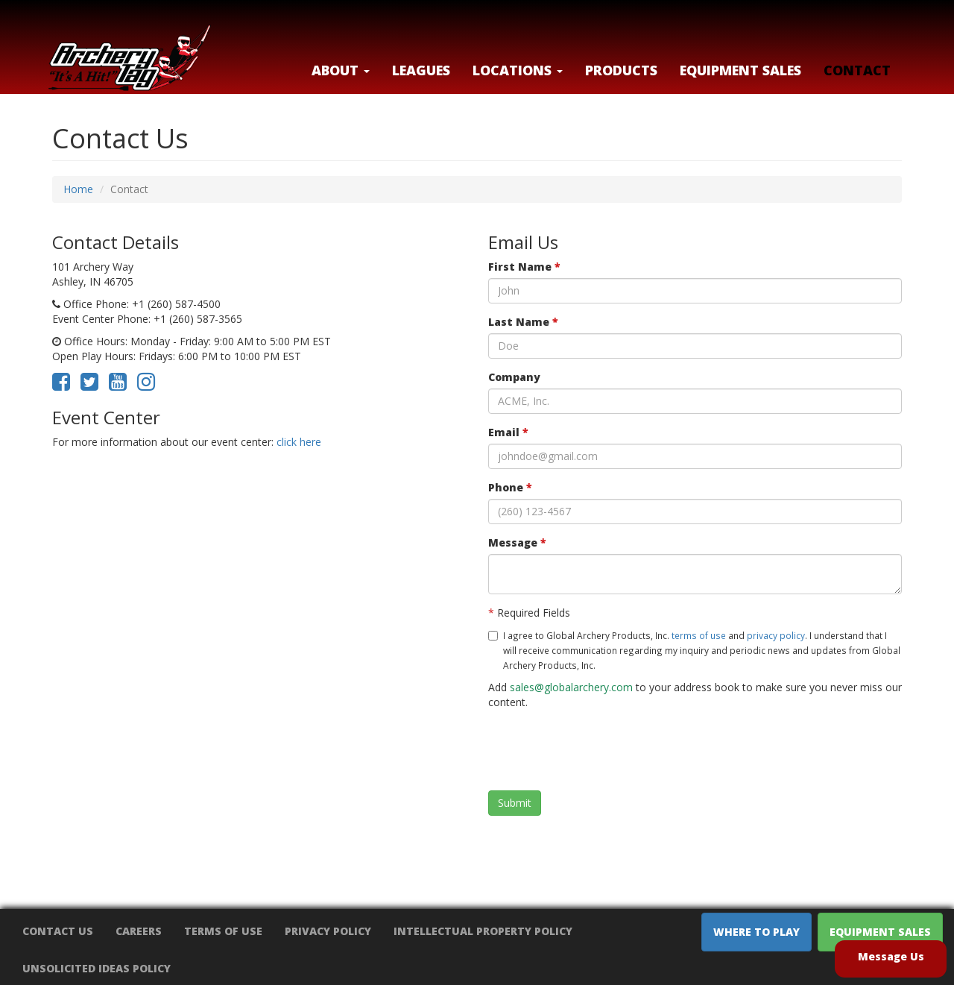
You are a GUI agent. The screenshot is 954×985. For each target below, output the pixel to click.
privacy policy (776, 635)
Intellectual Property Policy (483, 931)
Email (508, 432)
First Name (524, 266)
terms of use (699, 635)
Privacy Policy (328, 931)
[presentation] (601, 750)
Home (78, 189)
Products (621, 70)
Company (514, 377)
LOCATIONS (518, 70)
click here (299, 442)
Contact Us (57, 931)
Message (517, 542)
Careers (139, 931)
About (341, 70)
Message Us (891, 956)
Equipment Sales (740, 70)
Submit (514, 803)
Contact (857, 70)
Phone (510, 487)
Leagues (421, 70)
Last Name (523, 322)
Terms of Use (223, 931)
